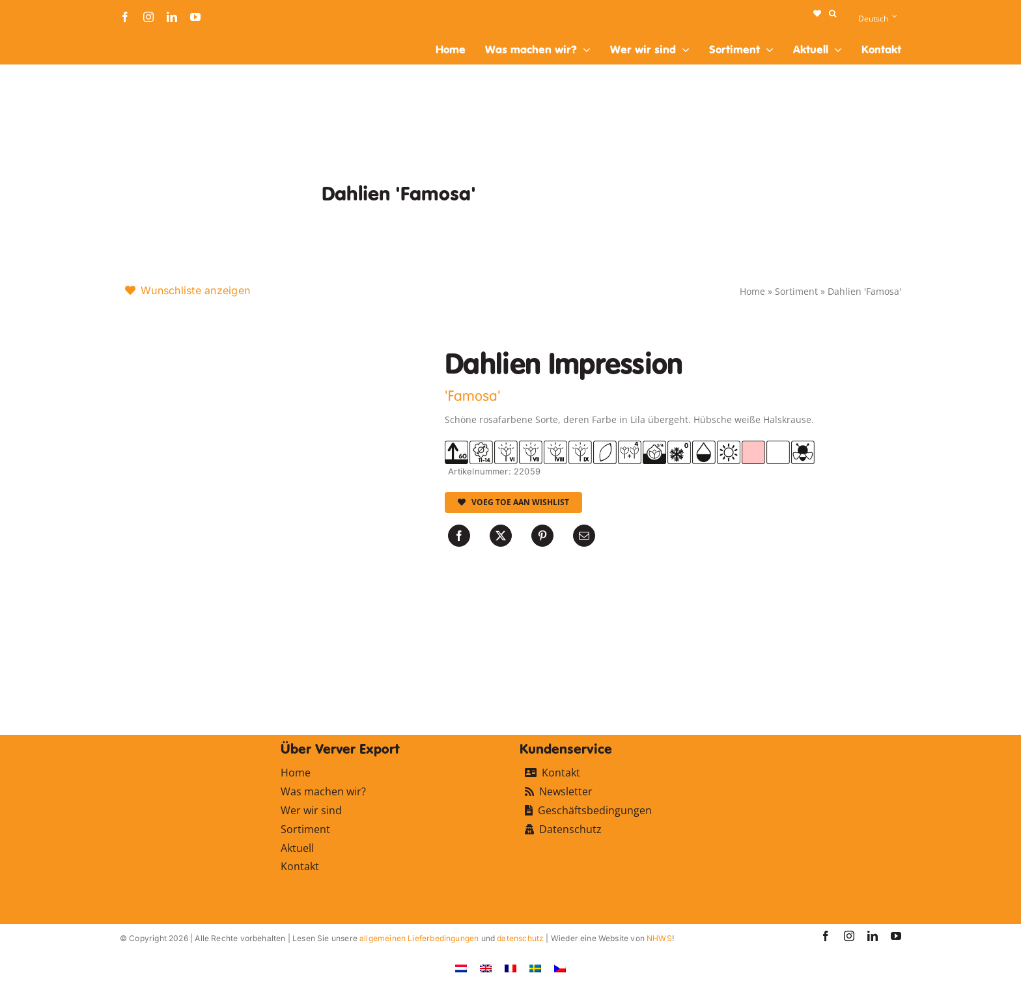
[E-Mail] (584, 535)
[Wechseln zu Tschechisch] (560, 968)
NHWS (659, 938)
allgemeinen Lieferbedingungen (419, 938)
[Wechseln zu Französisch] (510, 968)
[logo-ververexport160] (146, 38)
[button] (832, 14)
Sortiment (796, 291)
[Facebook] (459, 535)
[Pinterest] (542, 535)
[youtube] (195, 17)
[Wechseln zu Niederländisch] (461, 968)
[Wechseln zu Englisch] (485, 968)
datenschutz (520, 938)
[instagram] (148, 17)
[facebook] (125, 17)
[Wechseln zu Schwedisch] (535, 968)
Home (752, 291)
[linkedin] (172, 17)
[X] (500, 535)
